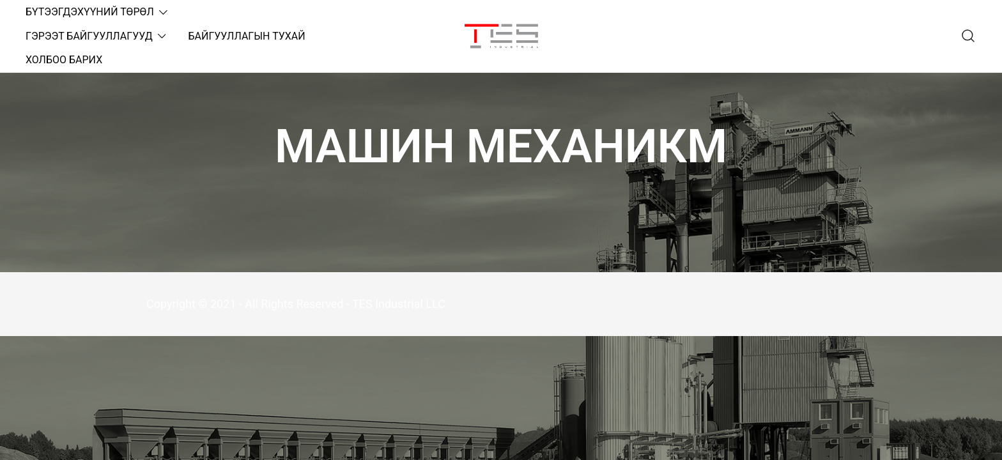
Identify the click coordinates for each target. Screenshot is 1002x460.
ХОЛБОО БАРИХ (64, 60)
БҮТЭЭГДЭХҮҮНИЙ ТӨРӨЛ (90, 12)
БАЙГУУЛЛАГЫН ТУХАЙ (246, 36)
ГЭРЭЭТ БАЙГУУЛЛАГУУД (89, 36)
